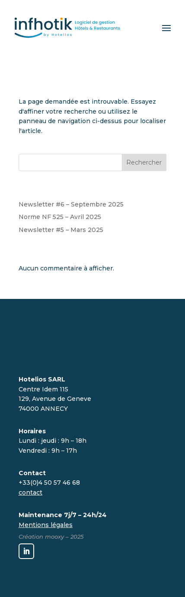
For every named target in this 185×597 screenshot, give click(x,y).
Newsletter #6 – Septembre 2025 (71, 204)
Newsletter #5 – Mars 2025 (61, 230)
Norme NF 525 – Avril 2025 (60, 217)
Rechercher (144, 162)
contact (30, 492)
